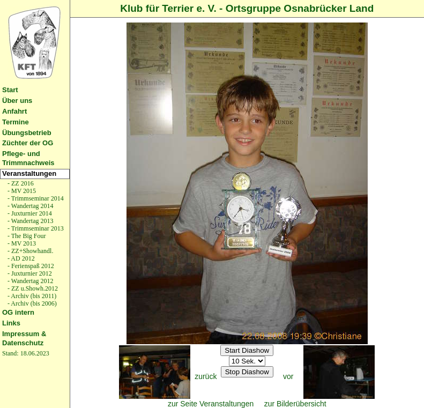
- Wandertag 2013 (29, 221)
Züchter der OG (27, 143)
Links (11, 323)
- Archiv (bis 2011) (31, 296)
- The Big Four (26, 236)
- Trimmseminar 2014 (35, 198)
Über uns (17, 101)
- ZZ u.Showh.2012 (32, 288)
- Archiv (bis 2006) (31, 303)
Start (10, 90)
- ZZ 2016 (20, 183)
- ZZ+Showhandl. (29, 251)
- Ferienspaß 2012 (30, 266)
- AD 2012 (20, 258)
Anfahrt (14, 111)
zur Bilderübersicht (295, 403)
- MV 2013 (21, 243)
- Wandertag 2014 (29, 206)
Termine (15, 122)
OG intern (18, 312)
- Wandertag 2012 (29, 281)
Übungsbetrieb (26, 133)
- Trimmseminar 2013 (35, 228)
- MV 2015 (21, 191)
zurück (206, 376)
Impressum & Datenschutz (24, 338)
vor (288, 376)
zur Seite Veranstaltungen (211, 403)
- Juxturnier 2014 (29, 213)
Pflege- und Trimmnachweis (28, 158)
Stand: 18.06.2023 (25, 353)
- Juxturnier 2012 (29, 273)
